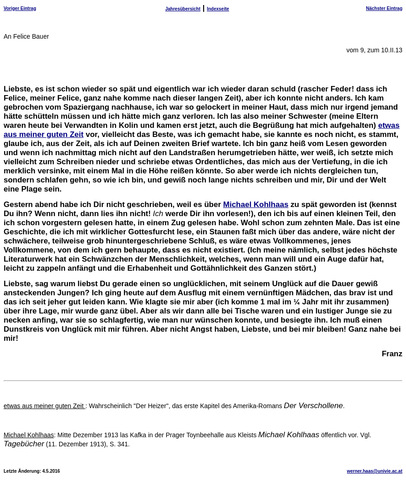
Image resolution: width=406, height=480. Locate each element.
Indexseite (218, 8)
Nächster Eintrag (384, 8)
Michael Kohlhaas (256, 204)
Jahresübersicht (182, 8)
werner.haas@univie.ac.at (374, 471)
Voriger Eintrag (20, 8)
